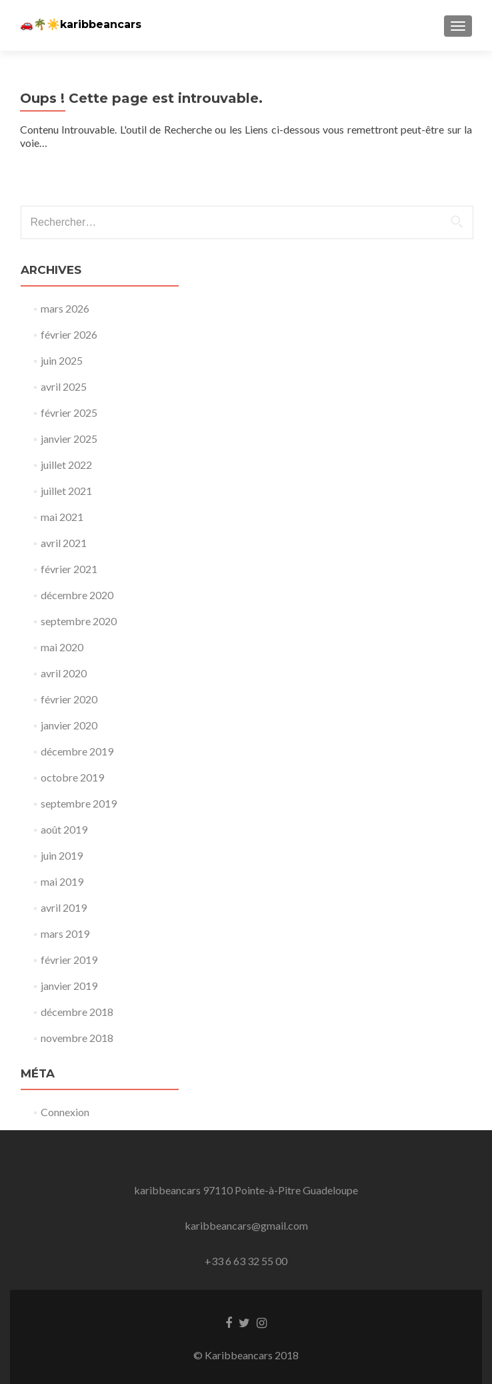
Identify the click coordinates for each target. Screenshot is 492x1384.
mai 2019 (62, 881)
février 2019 (69, 959)
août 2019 (64, 829)
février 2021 (69, 568)
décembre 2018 (77, 1011)
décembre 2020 (77, 594)
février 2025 (69, 412)
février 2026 (69, 334)
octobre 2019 (72, 777)
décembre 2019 (77, 751)
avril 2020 (64, 673)
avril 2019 (64, 907)
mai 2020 (62, 647)
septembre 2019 (79, 803)
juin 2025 (62, 360)
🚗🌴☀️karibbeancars (80, 24)
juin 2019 (62, 855)
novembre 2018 (77, 1037)
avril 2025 (64, 386)
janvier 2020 (69, 725)
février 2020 (69, 699)
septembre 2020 (79, 621)
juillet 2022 (66, 464)
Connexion (65, 1111)
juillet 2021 (66, 490)
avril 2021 (64, 542)
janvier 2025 (69, 438)
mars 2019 (65, 933)
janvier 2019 (69, 985)
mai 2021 (62, 516)
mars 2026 (65, 308)
